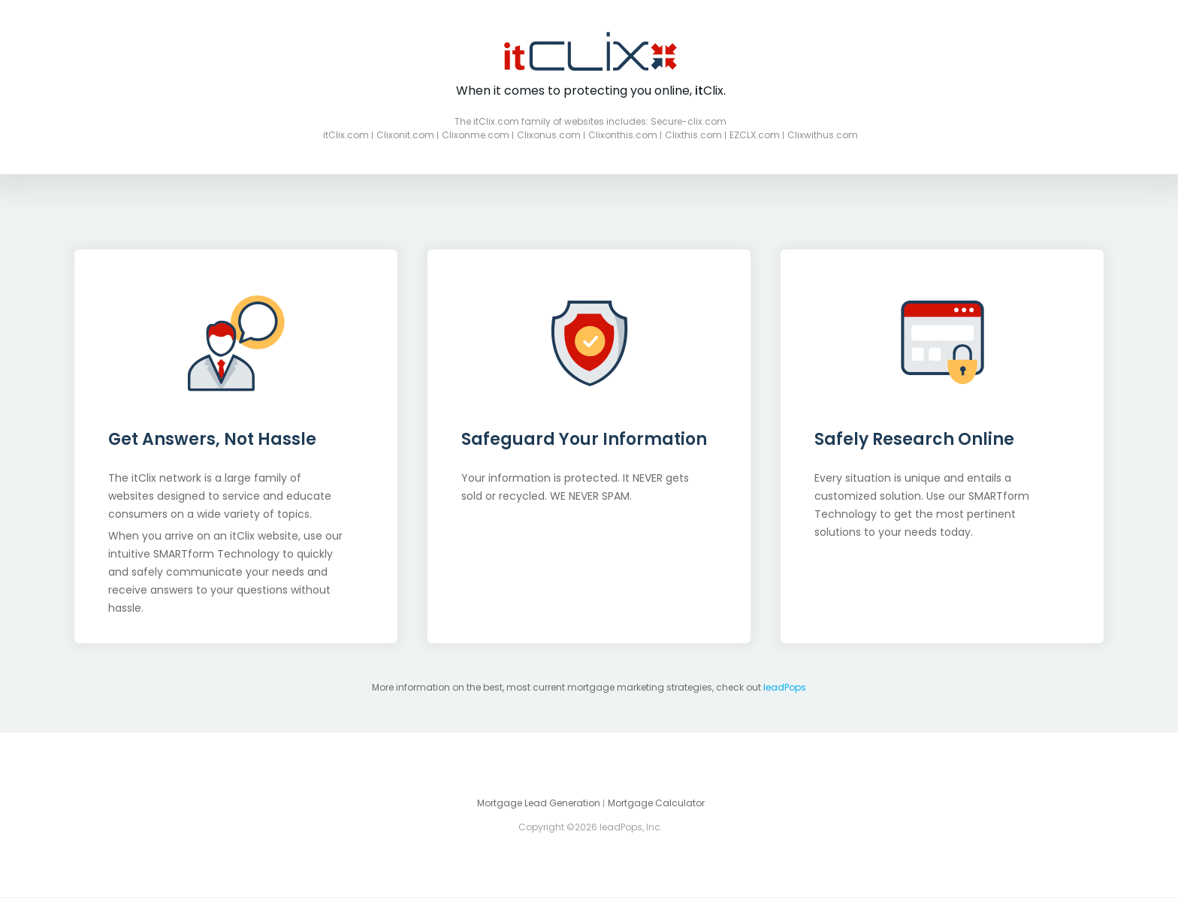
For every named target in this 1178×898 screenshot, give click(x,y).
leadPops (784, 687)
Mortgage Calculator (656, 803)
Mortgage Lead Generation (538, 803)
